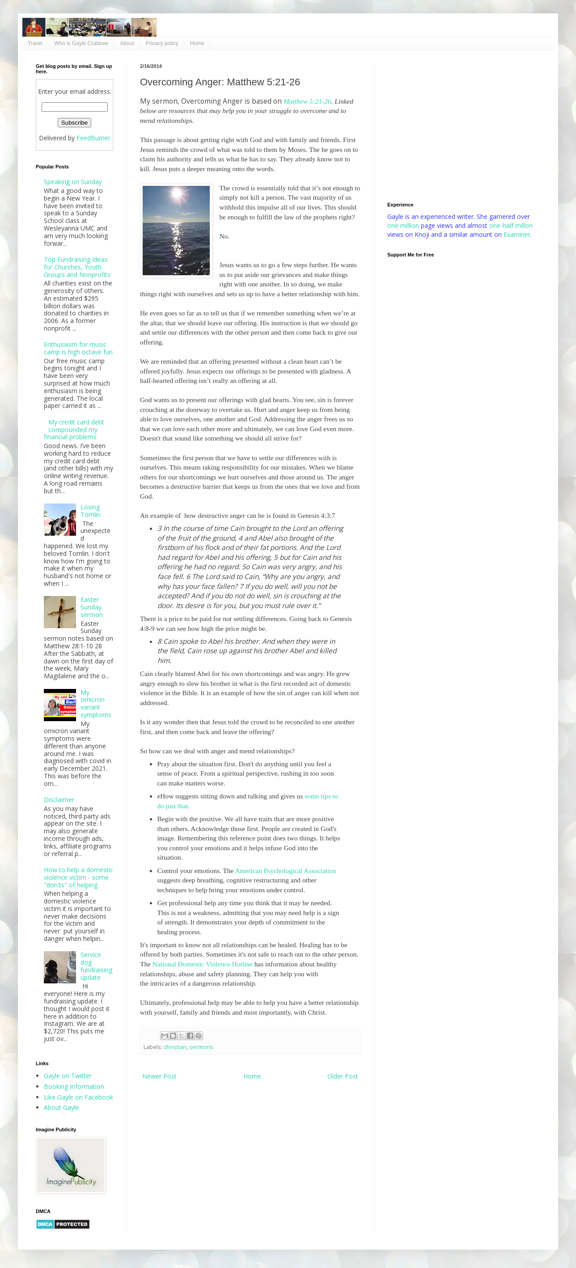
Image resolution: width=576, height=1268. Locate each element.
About (127, 43)
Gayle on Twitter (68, 1075)
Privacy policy (162, 43)
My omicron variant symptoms (95, 703)
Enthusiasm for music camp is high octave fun (78, 348)
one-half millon (511, 225)
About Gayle (61, 1107)
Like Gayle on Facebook (78, 1097)
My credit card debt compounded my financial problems (74, 429)
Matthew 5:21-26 (307, 101)
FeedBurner (93, 138)
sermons (201, 1047)
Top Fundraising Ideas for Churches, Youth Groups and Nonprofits (77, 267)
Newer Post (159, 1076)
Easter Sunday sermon (91, 607)
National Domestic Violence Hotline (202, 964)
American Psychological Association (285, 870)
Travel (35, 43)
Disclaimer (59, 799)
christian (175, 1047)
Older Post (342, 1076)
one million (404, 225)
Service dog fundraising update (96, 965)
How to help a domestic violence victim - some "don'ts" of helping (78, 877)
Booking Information (74, 1086)
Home (197, 43)
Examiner (517, 234)
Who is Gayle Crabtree (81, 43)
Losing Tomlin (90, 511)
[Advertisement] (463, 126)
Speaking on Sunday (73, 181)
